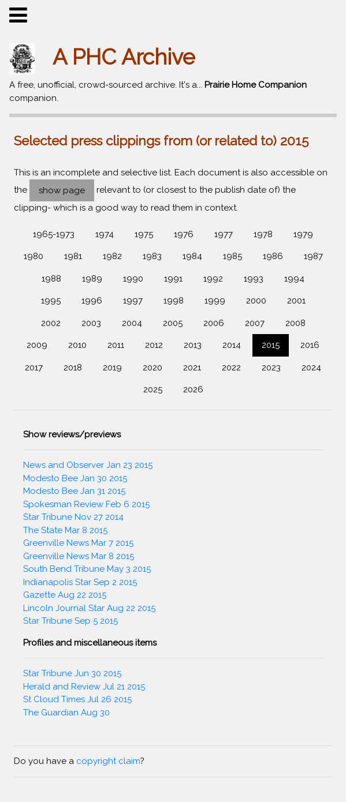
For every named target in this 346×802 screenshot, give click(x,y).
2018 (73, 367)
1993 (253, 278)
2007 (255, 323)
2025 (152, 389)
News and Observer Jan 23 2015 (87, 465)
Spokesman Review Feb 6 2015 (86, 504)
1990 (133, 278)
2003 (91, 323)
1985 (232, 256)
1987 (313, 256)
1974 (104, 234)
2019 (112, 367)
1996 (91, 300)
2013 (193, 345)
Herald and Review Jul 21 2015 (84, 686)
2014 (231, 345)
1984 (192, 256)
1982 (112, 256)
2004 (132, 323)
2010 (77, 345)
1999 (214, 300)
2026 (193, 389)
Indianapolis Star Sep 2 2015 (80, 582)
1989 (92, 278)
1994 (294, 278)
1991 (173, 278)
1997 (133, 300)
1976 (184, 234)
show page (62, 190)
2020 (152, 367)
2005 (173, 323)
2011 (115, 345)
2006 (213, 323)
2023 (271, 367)
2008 (295, 323)
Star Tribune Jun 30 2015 (72, 673)
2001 (296, 300)
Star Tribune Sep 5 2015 (70, 621)
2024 (311, 367)
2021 (192, 367)
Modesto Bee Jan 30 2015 (75, 478)
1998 (173, 300)
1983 (152, 256)
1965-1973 (54, 234)
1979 (303, 234)
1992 (213, 278)
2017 (34, 367)
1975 (144, 234)
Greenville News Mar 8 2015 (78, 556)
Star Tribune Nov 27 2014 (73, 517)
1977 (223, 234)
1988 (51, 278)
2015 (271, 345)
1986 (273, 256)
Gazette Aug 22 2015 (64, 595)
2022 (231, 367)
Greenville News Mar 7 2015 (78, 543)
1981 (73, 256)
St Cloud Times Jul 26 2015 (77, 699)
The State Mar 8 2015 (65, 530)
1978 (263, 234)
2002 (51, 323)
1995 (51, 300)
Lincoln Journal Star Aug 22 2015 (89, 608)
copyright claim (108, 761)
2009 (37, 345)
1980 (33, 256)
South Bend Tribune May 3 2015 (87, 569)
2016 (309, 345)
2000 (256, 300)
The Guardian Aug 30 (66, 712)
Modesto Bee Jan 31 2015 (74, 491)
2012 (154, 345)
